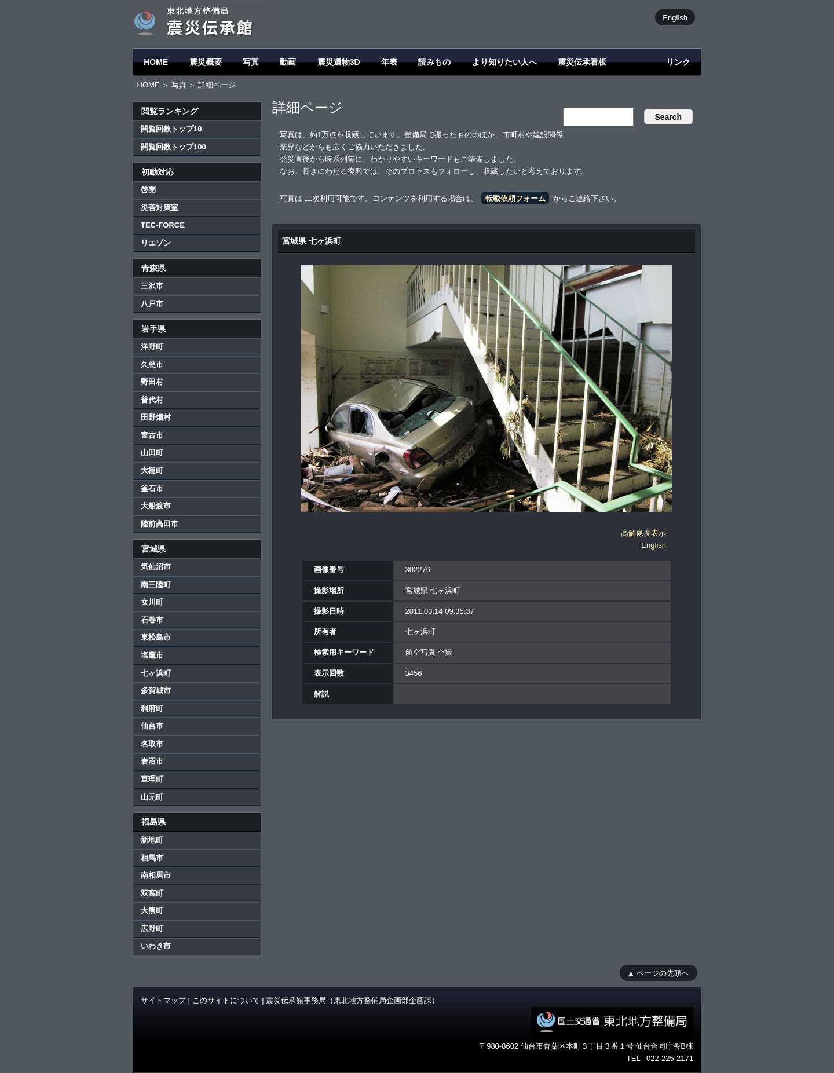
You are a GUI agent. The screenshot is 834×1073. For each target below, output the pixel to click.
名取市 (152, 743)
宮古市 (152, 435)
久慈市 (152, 364)
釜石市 (152, 488)
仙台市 (152, 726)
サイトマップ (163, 1000)
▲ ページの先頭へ (658, 972)
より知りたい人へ (504, 62)
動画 (288, 62)
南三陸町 (156, 584)
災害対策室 (159, 207)
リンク (678, 62)
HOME (156, 62)
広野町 (152, 928)
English (675, 17)
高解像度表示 (643, 533)
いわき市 (156, 946)
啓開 (148, 189)
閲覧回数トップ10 (171, 128)
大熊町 (152, 910)
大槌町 (152, 470)
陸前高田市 (159, 523)
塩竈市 (152, 655)
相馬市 (152, 858)
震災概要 (205, 62)
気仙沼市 (156, 566)
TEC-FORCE (163, 225)
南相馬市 (156, 875)
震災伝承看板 (582, 62)
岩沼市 (152, 761)
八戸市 (152, 303)
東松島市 (156, 637)
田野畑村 (156, 417)
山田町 (152, 452)
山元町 (152, 797)
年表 (389, 62)
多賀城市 (156, 690)
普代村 (152, 399)
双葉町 (152, 893)
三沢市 (152, 285)
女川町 (152, 602)
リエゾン (156, 243)
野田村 (152, 382)
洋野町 (152, 346)
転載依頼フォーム (515, 198)
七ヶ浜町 (156, 673)
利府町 (152, 708)
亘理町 (152, 779)
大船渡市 (156, 505)
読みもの (434, 62)
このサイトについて (226, 1000)
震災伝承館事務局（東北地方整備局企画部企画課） (352, 1000)
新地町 (152, 840)
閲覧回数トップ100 (173, 146)
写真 (251, 62)
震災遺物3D (338, 62)
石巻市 (152, 620)
